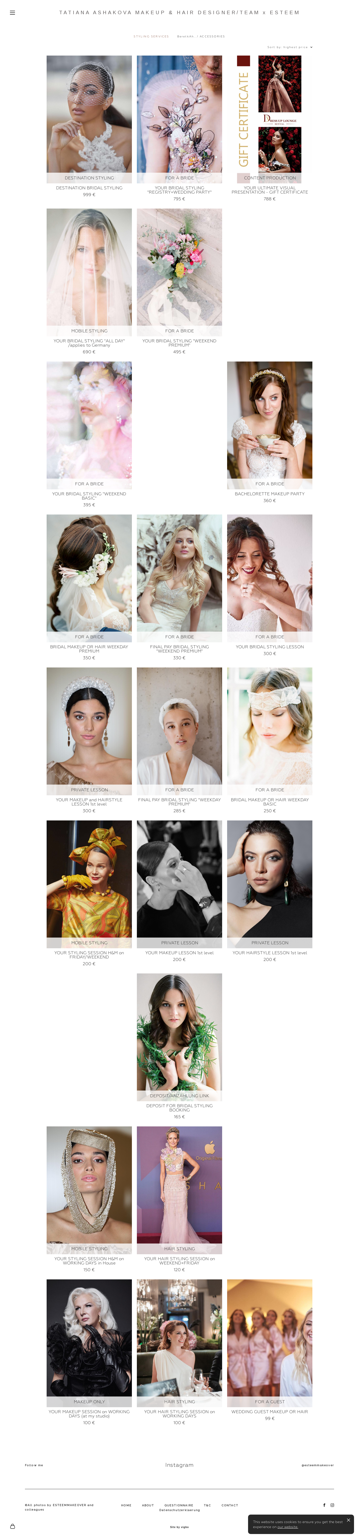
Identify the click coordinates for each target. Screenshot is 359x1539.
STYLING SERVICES (151, 36)
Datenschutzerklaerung (179, 1510)
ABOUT (148, 1505)
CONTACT (230, 1505)
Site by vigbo (179, 1527)
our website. (287, 1527)
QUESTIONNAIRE (179, 1505)
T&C (207, 1505)
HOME (126, 1505)
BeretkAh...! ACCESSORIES (201, 36)
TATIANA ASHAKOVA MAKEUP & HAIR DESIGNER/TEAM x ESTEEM (179, 12)
